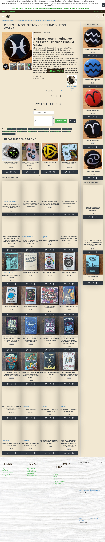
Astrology (38, 20)
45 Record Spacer (50, 162)
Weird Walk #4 (93, 276)
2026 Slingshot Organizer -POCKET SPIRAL (49, 410)
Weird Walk (25, 406)
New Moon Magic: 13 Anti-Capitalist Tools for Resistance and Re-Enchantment (30, 339)
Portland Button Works (10, 201)
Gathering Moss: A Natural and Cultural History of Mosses (49, 442)
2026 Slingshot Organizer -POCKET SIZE (11, 444)
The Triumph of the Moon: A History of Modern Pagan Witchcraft (11, 408)
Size (34, 109)
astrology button (21, 129)
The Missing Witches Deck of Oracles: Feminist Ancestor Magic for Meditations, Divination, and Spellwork (69, 340)
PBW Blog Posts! (83, 462)
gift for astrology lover (9, 134)
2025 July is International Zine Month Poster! (31, 444)
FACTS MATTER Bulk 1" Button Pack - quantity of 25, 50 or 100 (11, 206)
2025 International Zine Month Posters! (88, 519)
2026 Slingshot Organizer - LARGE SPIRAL (68, 410)
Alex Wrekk (25, 440)
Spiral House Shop (8, 20)
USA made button (55, 131)
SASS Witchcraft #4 (50, 272)
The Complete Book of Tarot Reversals (69, 202)
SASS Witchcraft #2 (11, 306)
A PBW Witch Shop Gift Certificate (69, 163)
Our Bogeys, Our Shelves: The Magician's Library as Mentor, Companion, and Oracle (93, 243)
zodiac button (32, 129)
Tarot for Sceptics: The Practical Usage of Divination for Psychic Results (30, 375)
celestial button (67, 129)
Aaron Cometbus (27, 237)
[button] (16, 62)
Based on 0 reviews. (60, 91)
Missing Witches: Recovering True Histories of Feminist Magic (49, 338)
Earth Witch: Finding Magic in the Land (49, 373)
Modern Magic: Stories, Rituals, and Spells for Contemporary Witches (68, 238)
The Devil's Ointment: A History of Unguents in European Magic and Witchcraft (31, 204)
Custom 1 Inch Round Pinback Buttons (11, 163)
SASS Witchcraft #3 (69, 272)
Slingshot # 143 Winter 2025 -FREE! (49, 241)
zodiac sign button (43, 129)
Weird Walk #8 (30, 409)
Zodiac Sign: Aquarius (92, 49)
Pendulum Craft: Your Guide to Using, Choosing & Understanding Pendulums (49, 203)
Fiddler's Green (8, 272)
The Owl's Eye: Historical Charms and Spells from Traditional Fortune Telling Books (12, 339)
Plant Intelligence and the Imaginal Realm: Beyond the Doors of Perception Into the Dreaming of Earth (69, 443)
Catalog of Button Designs (24, 20)
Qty (35, 121)
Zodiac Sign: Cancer (93, 171)
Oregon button (32, 131)
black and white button (9, 131)
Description (38, 33)
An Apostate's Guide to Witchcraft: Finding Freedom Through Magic (11, 374)
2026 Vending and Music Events (89, 490)
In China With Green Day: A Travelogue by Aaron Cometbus (31, 241)
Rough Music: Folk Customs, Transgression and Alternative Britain (69, 374)
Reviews (47, 33)
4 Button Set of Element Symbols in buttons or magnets (30, 164)
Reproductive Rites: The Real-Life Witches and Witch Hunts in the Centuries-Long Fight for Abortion (12, 240)
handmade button (43, 131)
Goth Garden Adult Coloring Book (50, 307)
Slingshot (44, 237)
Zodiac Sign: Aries (92, 110)
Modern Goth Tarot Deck (69, 306)
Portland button (22, 131)
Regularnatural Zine (30, 272)
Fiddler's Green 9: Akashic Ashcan (11, 276)
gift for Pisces (66, 131)
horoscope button (55, 129)
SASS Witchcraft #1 (31, 306)
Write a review (73, 91)
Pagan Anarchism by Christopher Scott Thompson (93, 209)
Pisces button (11, 129)
